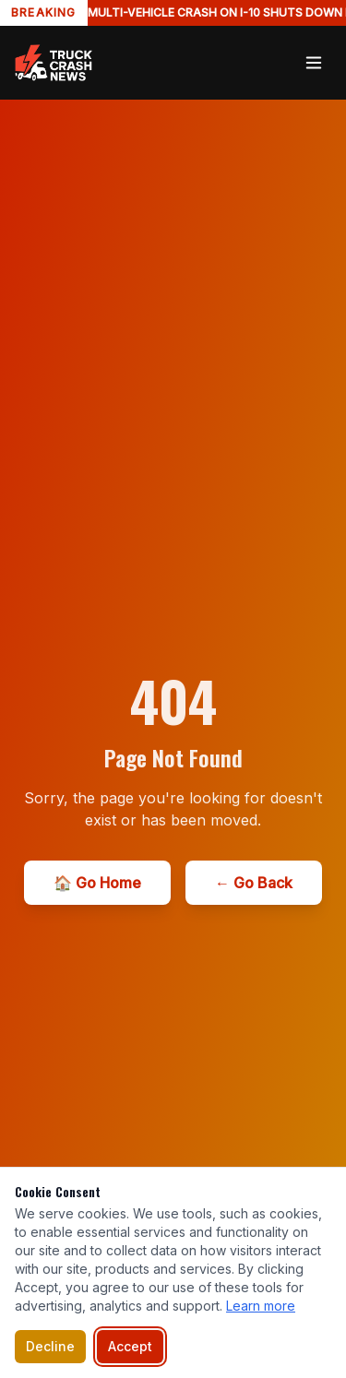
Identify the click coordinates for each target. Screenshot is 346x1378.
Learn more (260, 1305)
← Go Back (253, 882)
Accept (130, 1346)
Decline (50, 1346)
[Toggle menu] (313, 62)
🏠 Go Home (97, 882)
